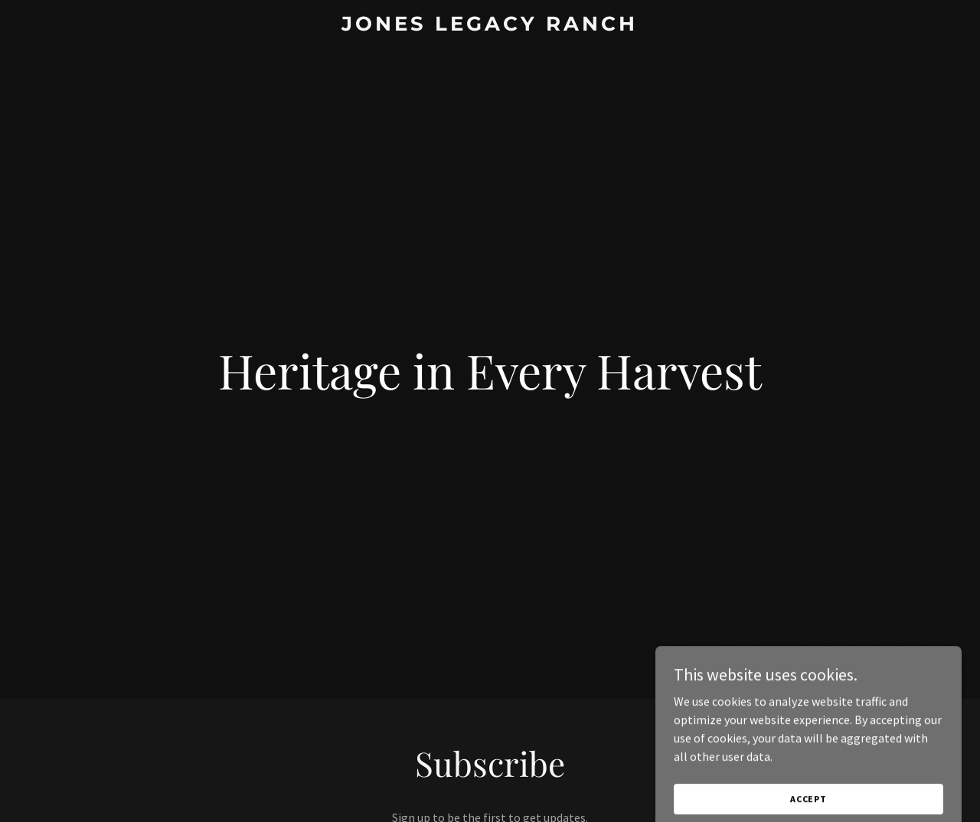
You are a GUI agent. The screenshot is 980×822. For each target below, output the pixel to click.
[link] (490, 26)
